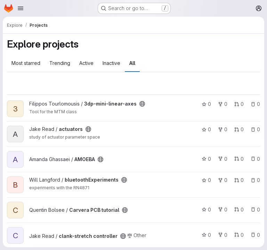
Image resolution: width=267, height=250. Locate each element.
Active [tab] (86, 63)
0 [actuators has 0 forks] (222, 129)
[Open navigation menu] (20, 8)
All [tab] (132, 63)
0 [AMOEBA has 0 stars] (206, 159)
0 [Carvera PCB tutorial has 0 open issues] (255, 209)
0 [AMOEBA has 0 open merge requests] (239, 159)
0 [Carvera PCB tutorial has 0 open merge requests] (239, 209)
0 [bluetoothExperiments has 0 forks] (222, 180)
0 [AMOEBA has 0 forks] (222, 159)
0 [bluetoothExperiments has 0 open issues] (255, 180)
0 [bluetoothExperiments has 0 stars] (206, 180)
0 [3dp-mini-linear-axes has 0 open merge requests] (239, 104)
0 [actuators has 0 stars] (206, 129)
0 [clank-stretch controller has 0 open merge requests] (239, 235)
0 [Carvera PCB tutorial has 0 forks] (222, 209)
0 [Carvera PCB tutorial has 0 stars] (206, 209)
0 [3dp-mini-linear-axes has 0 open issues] (255, 104)
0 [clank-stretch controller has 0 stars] (206, 235)
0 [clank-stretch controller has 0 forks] (222, 235)
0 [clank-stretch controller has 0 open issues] (255, 235)
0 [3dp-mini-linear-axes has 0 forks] (222, 104)
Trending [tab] (59, 63)
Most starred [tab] (25, 63)
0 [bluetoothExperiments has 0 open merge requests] (239, 180)
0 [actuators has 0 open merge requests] (239, 129)
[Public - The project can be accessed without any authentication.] (142, 104)
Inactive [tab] (111, 63)
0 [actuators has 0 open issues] (255, 129)
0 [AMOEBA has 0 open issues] (255, 159)
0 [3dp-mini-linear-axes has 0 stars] (206, 104)
